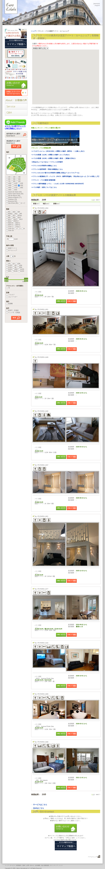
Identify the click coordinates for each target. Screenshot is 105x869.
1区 (8, 177)
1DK (17, 263)
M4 (15, 214)
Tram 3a (10, 228)
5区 (13, 179)
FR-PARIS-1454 (42, 208)
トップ (7, 865)
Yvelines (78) (11, 199)
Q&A (23, 865)
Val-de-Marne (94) (13, 195)
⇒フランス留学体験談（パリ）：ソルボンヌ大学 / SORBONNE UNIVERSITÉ (57, 184)
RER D (9, 225)
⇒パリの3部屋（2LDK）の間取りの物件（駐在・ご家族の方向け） (54, 158)
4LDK (21, 269)
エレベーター (11, 297)
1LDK (9, 265)
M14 (8, 221)
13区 (8, 185)
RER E (17, 225)
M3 (18, 212)
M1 (8, 212)
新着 (56, 204)
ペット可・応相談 (13, 312)
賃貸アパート (11, 248)
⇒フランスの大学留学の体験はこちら (44, 166)
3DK (19, 267)
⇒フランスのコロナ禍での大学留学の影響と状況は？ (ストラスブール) (55, 173)
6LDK (21, 271)
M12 (14, 219)
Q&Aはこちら (38, 808)
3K (15, 267)
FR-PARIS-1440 (42, 411)
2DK (19, 265)
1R (8, 263)
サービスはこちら (40, 805)
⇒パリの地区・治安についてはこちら (44, 187)
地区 (45, 204)
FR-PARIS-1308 (42, 742)
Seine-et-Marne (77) (14, 197)
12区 (20, 183)
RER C (17, 223)
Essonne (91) (11, 201)
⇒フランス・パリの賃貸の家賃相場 (43, 180)
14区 (14, 185)
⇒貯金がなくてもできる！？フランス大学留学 (47, 162)
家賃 (35, 204)
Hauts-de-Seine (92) (14, 192)
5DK (8, 271)
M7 (13, 215)
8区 (13, 181)
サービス (12, 865)
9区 (18, 181)
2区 (13, 177)
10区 (8, 183)
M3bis (9, 214)
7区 (8, 181)
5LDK (15, 271)
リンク (61, 865)
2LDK (9, 267)
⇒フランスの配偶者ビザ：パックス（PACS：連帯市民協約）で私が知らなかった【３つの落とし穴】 (65, 176)
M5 (20, 214)
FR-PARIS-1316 (42, 643)
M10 (18, 217)
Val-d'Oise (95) (12, 203)
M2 (13, 212)
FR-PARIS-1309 (42, 694)
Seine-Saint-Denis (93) (14, 194)
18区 (20, 187)
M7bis (19, 215)
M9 (13, 217)
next (97, 200)
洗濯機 (9, 303)
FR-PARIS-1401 (42, 516)
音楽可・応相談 (12, 310)
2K (15, 265)
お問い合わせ (30, 865)
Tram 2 (17, 227)
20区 (14, 190)
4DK (15, 269)
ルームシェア (11, 250)
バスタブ (10, 295)
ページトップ (92, 857)
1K (13, 263)
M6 (8, 215)
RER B (9, 223)
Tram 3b (10, 230)
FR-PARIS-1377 (42, 589)
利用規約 (18, 865)
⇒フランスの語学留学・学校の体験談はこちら (47, 169)
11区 (14, 183)
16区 (8, 187)
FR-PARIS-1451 (42, 309)
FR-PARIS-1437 (42, 465)
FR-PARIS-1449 (42, 357)
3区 (18, 177)
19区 (8, 190)
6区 (18, 179)
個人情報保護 (45, 865)
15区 (20, 185)
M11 (8, 219)
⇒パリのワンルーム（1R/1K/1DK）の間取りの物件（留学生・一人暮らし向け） (58, 151)
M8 (8, 217)
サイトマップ (54, 865)
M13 (20, 219)
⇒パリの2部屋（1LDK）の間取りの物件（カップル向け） (51, 155)
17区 (14, 187)
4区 (8, 179)
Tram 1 (9, 227)
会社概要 (37, 865)
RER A (15, 221)
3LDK (9, 269)
